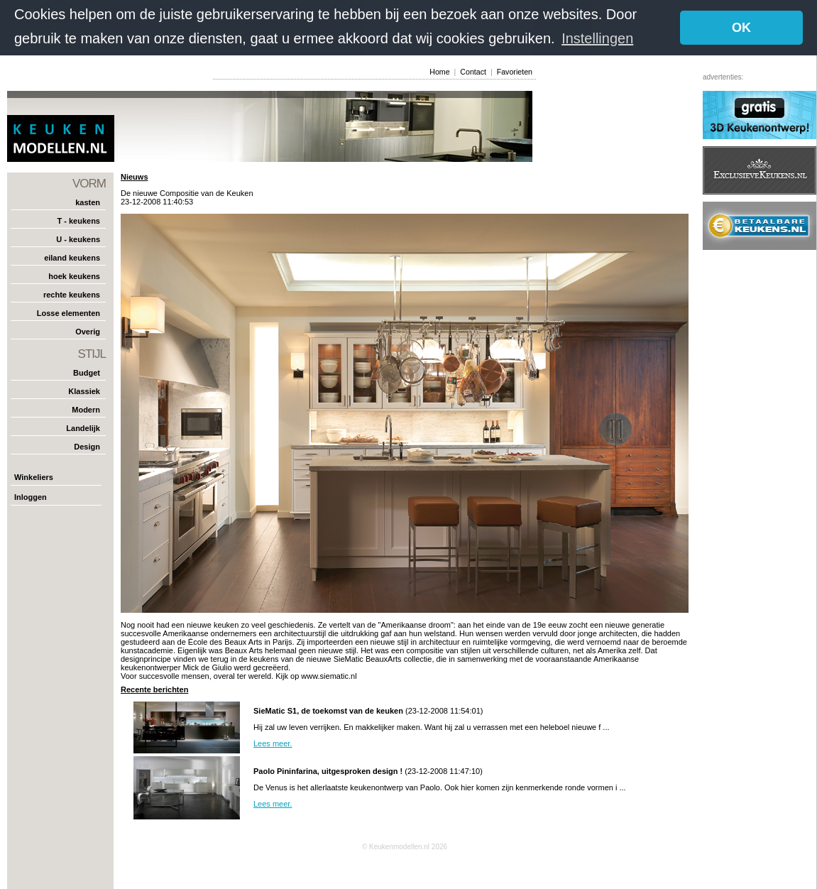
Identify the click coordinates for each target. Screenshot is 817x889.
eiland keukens (72, 257)
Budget (86, 373)
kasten (87, 202)
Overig (87, 331)
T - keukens (78, 221)
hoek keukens (74, 276)
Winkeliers (33, 477)
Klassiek (84, 391)
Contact (473, 71)
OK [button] (741, 28)
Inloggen (30, 497)
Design (87, 446)
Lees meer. (272, 743)
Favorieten (514, 71)
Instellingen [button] (597, 38)
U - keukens (78, 239)
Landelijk (83, 428)
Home (439, 71)
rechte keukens (71, 294)
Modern (86, 409)
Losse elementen (68, 313)
